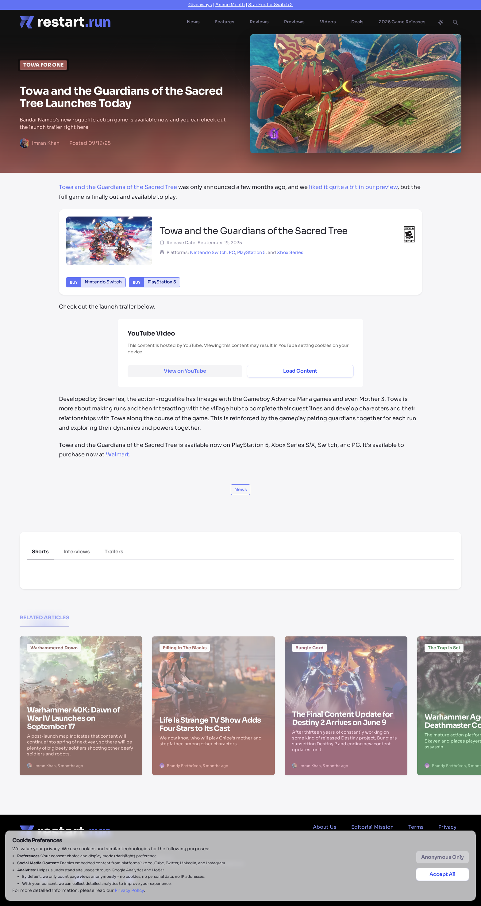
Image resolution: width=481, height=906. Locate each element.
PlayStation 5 (251, 252)
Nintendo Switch (208, 252)
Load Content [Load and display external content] (300, 371)
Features (224, 22)
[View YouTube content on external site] (185, 371)
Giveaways (200, 4)
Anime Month (230, 4)
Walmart (117, 454)
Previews (294, 22)
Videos (328, 22)
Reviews (259, 22)
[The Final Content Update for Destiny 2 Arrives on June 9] (346, 674)
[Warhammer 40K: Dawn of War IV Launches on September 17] (81, 674)
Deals (357, 22)
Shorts (40, 551)
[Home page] (65, 22)
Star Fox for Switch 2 (270, 4)
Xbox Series (290, 252)
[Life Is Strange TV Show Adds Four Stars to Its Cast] (213, 674)
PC (232, 252)
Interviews (76, 551)
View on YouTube (185, 371)
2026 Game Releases (402, 22)
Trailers (114, 551)
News (193, 22)
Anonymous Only (442, 857)
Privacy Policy (129, 890)
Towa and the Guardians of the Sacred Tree (118, 187)
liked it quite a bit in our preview (353, 187)
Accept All (442, 874)
